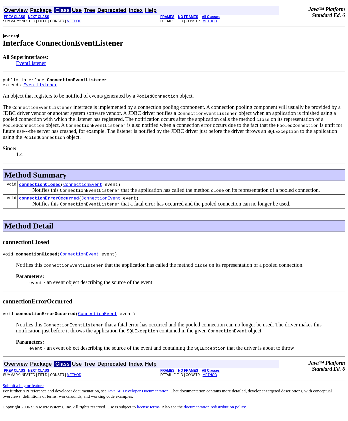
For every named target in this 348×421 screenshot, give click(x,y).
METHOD (74, 21)
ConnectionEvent (82, 187)
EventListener (31, 63)
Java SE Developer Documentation (138, 396)
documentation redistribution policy (214, 412)
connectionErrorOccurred (49, 202)
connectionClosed (40, 187)
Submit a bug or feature (23, 391)
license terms (148, 412)
